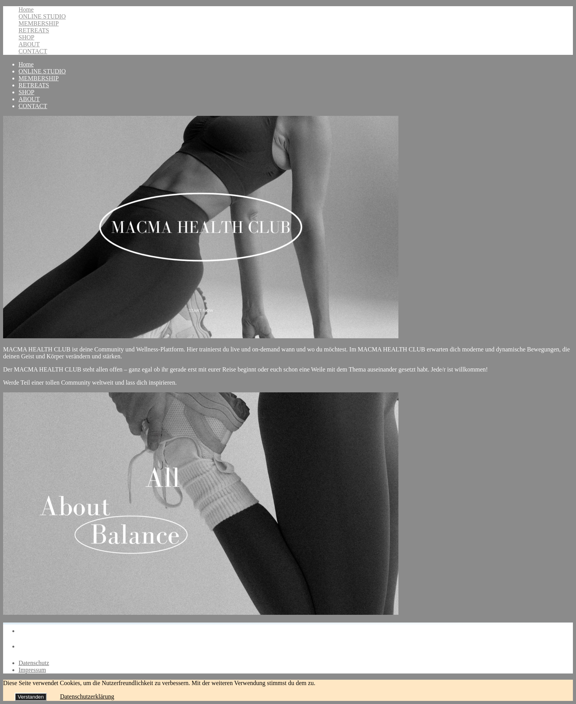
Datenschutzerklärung (87, 696)
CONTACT (33, 51)
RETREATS (34, 30)
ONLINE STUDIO (42, 16)
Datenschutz (34, 663)
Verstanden (31, 697)
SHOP (26, 37)
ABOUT (29, 44)
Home (26, 9)
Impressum (32, 670)
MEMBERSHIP (39, 23)
